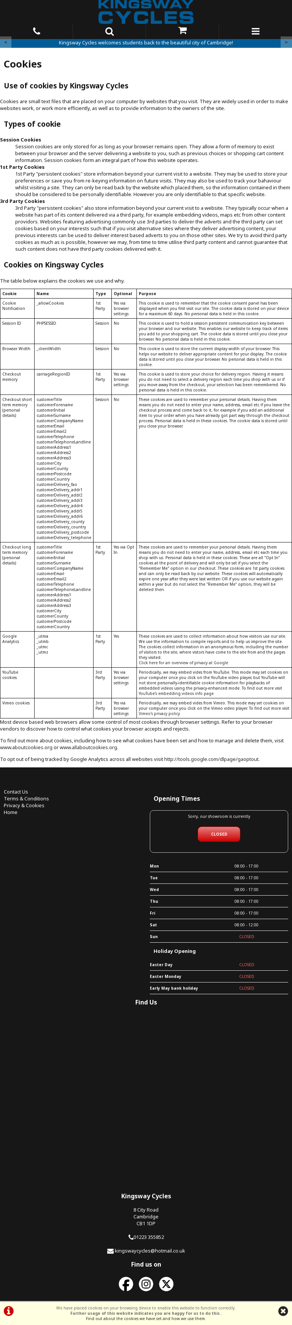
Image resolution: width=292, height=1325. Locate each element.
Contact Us (16, 791)
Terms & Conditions (26, 798)
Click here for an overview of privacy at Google (183, 662)
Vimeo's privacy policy (159, 713)
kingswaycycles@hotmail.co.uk (150, 1250)
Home (10, 812)
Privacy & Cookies (24, 805)
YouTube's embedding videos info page (176, 693)
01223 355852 (148, 1237)
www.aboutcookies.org (26, 747)
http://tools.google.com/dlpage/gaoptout (211, 759)
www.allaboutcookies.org (88, 747)
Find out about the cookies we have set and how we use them (145, 1318)
